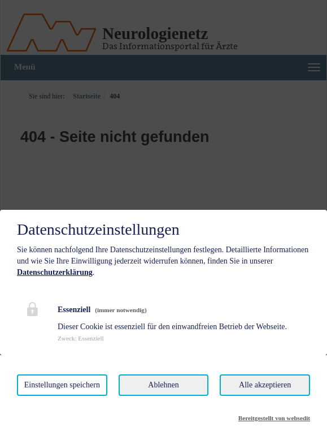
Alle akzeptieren (265, 385)
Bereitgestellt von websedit (274, 418)
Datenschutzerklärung (55, 272)
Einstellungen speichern (62, 385)
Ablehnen (163, 385)
